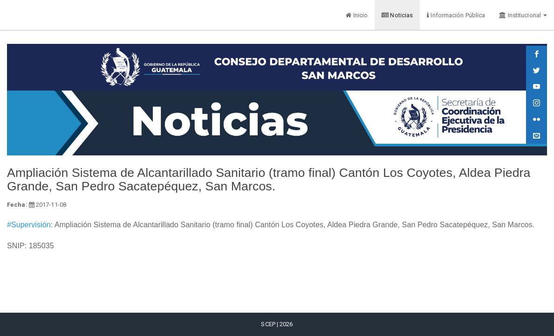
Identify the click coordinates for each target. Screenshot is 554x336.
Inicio (357, 15)
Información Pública (456, 15)
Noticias (397, 15)
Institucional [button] (523, 15)
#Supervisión (29, 225)
